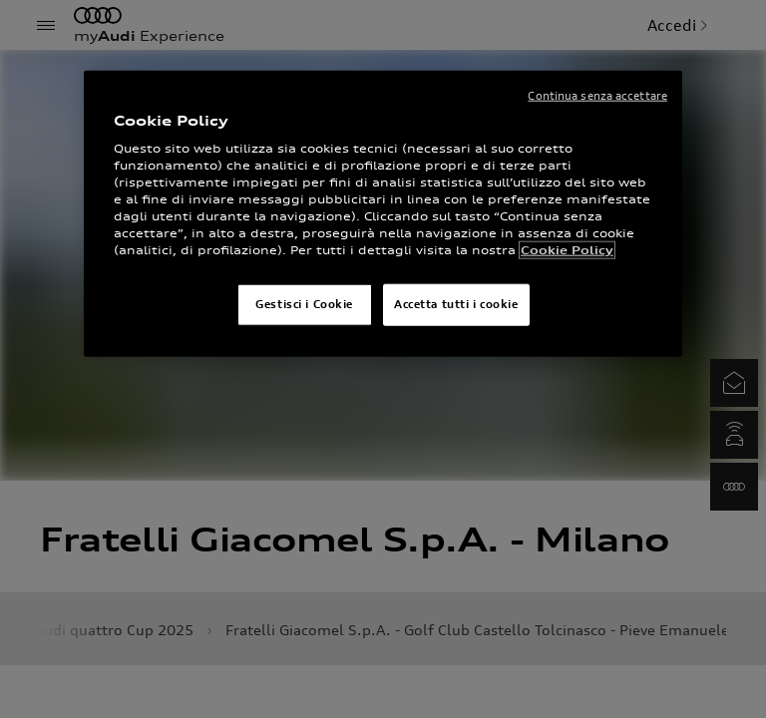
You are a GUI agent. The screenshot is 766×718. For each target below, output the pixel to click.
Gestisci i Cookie (304, 304)
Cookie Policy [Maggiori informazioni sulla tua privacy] (567, 250)
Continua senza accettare (597, 96)
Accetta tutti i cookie (456, 304)
